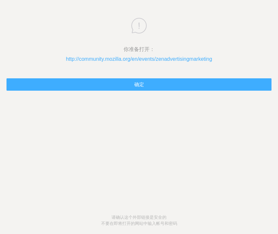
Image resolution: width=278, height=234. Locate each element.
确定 (139, 84)
